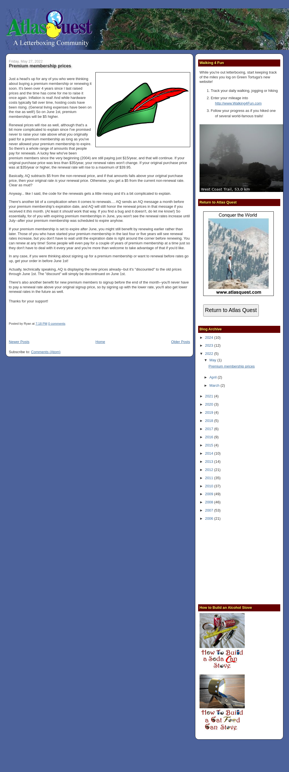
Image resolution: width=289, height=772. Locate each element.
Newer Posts (19, 342)
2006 (209, 518)
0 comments (56, 323)
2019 (209, 412)
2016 (209, 437)
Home (100, 342)
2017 (209, 429)
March (214, 385)
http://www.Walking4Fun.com (238, 103)
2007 (209, 510)
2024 (209, 337)
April (213, 377)
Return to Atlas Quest (231, 310)
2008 (209, 502)
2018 (209, 421)
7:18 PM (41, 323)
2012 (209, 470)
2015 (209, 445)
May (213, 360)
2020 (209, 404)
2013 (209, 461)
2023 (209, 345)
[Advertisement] (235, 562)
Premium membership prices (40, 65)
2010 (209, 486)
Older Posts (180, 342)
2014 (209, 453)
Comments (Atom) (45, 352)
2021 (209, 396)
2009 (209, 494)
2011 (209, 478)
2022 (209, 353)
